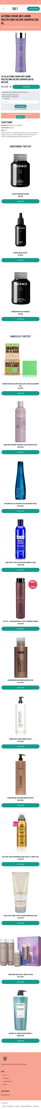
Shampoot (11, 125)
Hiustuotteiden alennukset (11, 95)
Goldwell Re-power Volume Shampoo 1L (20, 1033)
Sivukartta (36, 1106)
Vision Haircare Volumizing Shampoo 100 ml (20, 680)
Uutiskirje (6, 98)
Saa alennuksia (20, 106)
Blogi (5, 1084)
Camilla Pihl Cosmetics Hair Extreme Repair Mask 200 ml (20, 916)
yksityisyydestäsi (23, 109)
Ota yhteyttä (10, 1106)
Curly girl (6, 1078)
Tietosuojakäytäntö (26, 1106)
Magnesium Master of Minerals (20, 312)
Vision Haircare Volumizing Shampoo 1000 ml (20, 798)
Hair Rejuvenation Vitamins (20, 194)
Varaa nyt (21, 117)
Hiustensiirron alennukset (11, 96)
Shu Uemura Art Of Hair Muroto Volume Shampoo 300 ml (20, 503)
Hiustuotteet (33, 8)
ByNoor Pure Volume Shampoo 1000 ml (20, 739)
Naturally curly (8, 1081)
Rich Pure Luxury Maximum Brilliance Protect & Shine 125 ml (20, 857)
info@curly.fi (4, 2)
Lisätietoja (26, 87)
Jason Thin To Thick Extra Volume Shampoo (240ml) (20, 562)
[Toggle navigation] (3, 8)
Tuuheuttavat (18, 125)
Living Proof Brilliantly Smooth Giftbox (20, 974)
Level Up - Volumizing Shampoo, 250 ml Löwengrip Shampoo (20, 621)
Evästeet (17, 1106)
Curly (5, 1075)
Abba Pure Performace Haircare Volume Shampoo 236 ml (20, 445)
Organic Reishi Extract (21, 253)
